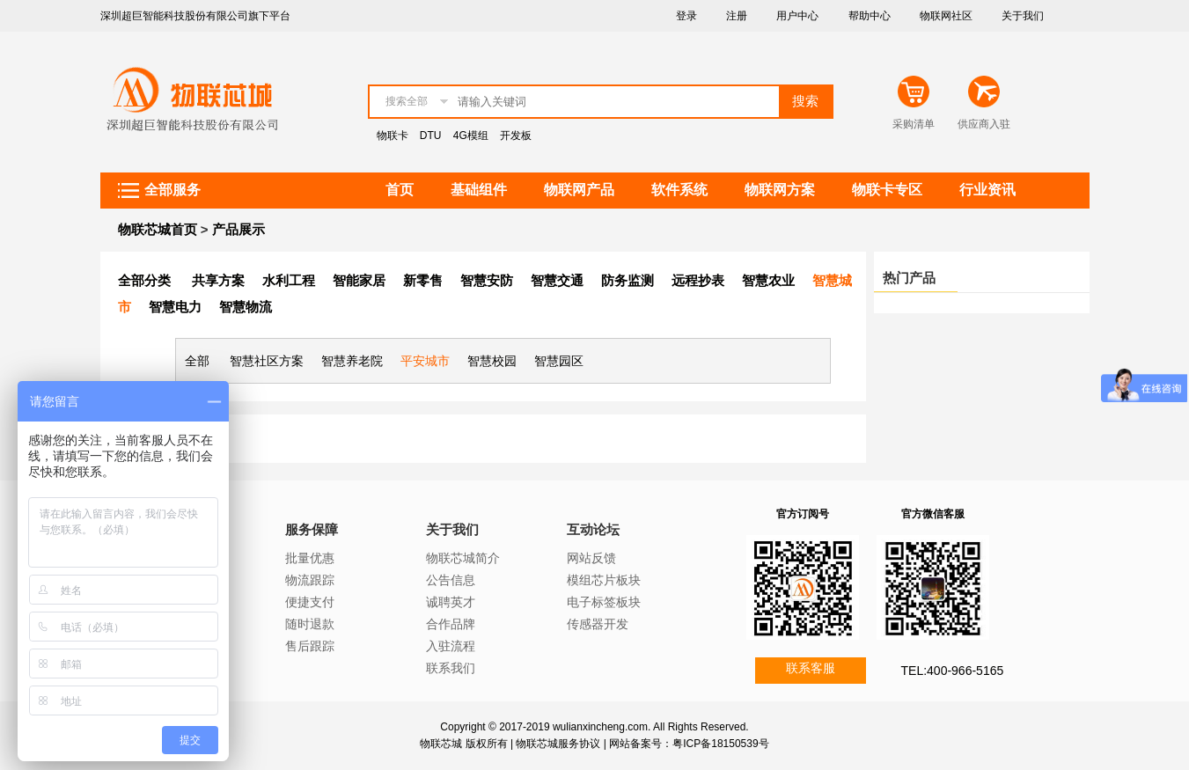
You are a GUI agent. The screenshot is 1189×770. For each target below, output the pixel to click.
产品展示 (238, 229)
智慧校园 (492, 361)
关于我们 (1023, 16)
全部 (197, 361)
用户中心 (797, 16)
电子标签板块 (604, 602)
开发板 (516, 135)
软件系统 (679, 189)
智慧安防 (486, 280)
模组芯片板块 (604, 580)
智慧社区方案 (267, 361)
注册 (736, 16)
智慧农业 (768, 280)
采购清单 (913, 124)
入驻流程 (450, 646)
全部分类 (144, 280)
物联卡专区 (887, 189)
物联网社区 (946, 16)
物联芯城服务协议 (558, 743)
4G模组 (470, 135)
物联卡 (392, 135)
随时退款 (309, 624)
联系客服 (810, 668)
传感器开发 (597, 624)
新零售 (423, 280)
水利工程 (288, 280)
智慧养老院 (352, 361)
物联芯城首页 (157, 229)
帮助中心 (869, 16)
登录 (686, 16)
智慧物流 (245, 306)
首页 (399, 189)
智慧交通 (557, 280)
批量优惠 (309, 558)
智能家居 (359, 280)
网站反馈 (591, 558)
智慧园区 (558, 361)
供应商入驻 (984, 124)
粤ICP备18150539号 (720, 743)
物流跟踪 (309, 580)
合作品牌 (450, 624)
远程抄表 (698, 280)
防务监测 (627, 280)
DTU (431, 135)
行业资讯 (987, 189)
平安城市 (425, 361)
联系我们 (450, 668)
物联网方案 (780, 189)
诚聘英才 (450, 602)
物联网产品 (579, 189)
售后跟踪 (309, 646)
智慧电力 (175, 306)
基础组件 (479, 189)
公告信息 (450, 580)
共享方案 (218, 280)
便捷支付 (309, 602)
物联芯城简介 (463, 558)
